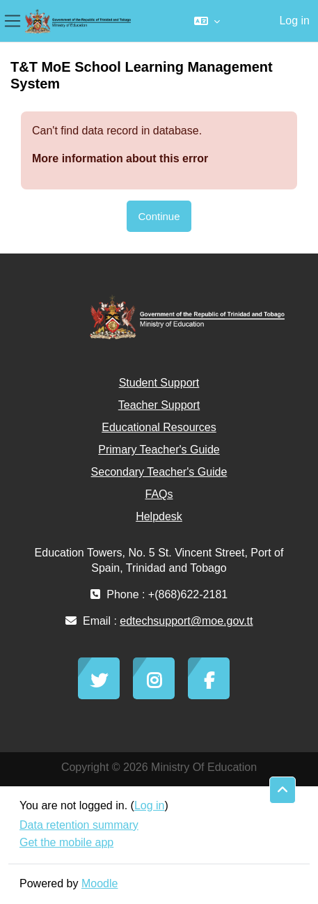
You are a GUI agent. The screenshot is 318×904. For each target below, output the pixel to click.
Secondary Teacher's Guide (159, 472)
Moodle (99, 883)
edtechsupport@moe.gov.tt (186, 621)
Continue (159, 216)
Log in (294, 20)
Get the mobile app (66, 842)
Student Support (159, 383)
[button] (207, 21)
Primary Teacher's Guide (158, 449)
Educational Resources (159, 427)
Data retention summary (78, 825)
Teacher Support (159, 405)
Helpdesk (159, 516)
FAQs (159, 494)
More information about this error (120, 158)
